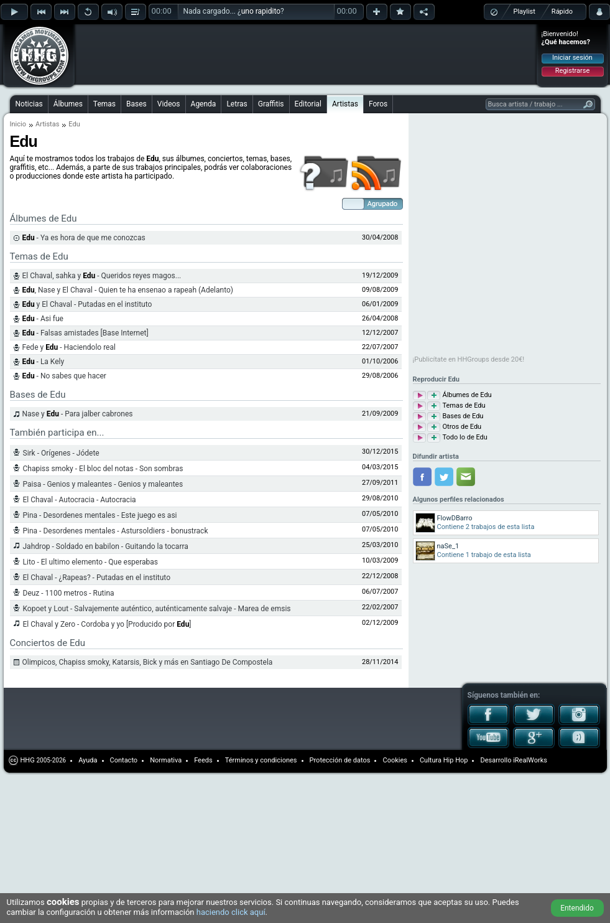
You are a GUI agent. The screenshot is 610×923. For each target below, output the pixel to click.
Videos (168, 104)
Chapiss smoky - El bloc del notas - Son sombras (103, 468)
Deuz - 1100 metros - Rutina (68, 593)
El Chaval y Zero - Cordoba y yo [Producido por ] (107, 624)
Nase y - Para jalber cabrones (77, 414)
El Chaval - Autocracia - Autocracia (79, 499)
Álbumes (68, 104)
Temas (104, 104)
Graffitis (271, 104)
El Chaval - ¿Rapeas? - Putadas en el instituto (97, 577)
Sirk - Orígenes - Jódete (61, 453)
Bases (136, 104)
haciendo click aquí (231, 912)
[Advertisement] (157, 44)
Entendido (577, 908)
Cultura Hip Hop (444, 760)
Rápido (562, 11)
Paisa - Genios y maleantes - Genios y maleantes (103, 484)
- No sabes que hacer (64, 376)
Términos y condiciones (261, 760)
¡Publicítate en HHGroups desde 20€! (469, 359)
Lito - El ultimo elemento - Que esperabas (91, 562)
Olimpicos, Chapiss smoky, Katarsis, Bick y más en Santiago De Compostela (147, 662)
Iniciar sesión (572, 58)
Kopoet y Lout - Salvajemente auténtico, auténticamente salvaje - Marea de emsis (157, 608)
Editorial (308, 104)
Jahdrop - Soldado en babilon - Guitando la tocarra (105, 546)
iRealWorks (530, 760)
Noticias (29, 104)
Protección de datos (340, 760)
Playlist (524, 11)
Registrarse (572, 71)
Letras (236, 104)
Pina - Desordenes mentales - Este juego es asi (100, 515)
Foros (378, 104)
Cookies (394, 760)
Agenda (203, 104)
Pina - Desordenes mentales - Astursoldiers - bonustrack (115, 531)
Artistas (345, 104)
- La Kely (43, 361)
